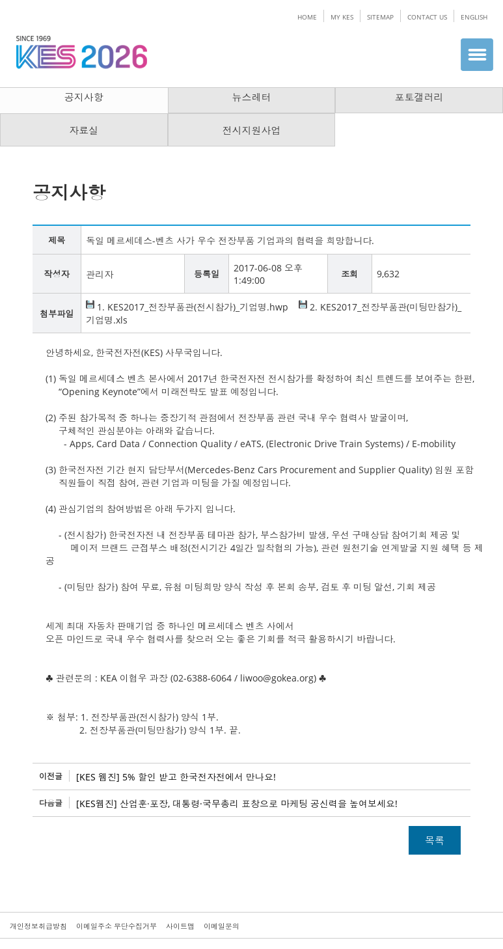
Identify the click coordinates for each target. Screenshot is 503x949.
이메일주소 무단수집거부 (116, 926)
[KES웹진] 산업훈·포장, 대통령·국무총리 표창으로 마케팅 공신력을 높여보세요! (237, 803)
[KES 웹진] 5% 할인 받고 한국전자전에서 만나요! (176, 777)
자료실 (83, 130)
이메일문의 (221, 926)
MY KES (342, 16)
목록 (434, 840)
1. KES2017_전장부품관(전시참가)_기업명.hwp (187, 307)
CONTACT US (427, 16)
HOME (307, 16)
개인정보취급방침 (38, 926)
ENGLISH (474, 16)
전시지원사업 (251, 130)
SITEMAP (380, 16)
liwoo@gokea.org (277, 678)
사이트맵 (180, 926)
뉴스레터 (251, 96)
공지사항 (83, 96)
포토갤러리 (419, 96)
